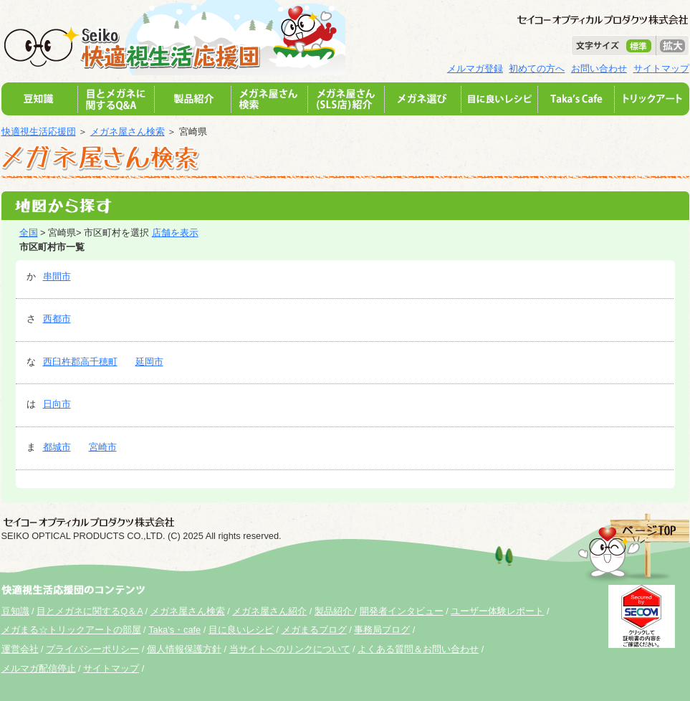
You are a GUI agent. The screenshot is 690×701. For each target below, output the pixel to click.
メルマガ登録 (475, 68)
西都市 (57, 318)
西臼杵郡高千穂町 (80, 361)
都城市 (57, 447)
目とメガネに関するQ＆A (90, 611)
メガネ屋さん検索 (127, 131)
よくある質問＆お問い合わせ (418, 649)
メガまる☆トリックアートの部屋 (71, 629)
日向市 (57, 404)
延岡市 (149, 361)
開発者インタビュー (402, 611)
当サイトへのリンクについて (289, 649)
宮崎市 (103, 447)
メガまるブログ (314, 629)
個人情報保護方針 (184, 649)
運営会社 (20, 649)
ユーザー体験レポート (497, 611)
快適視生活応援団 (38, 131)
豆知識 (15, 611)
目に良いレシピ (241, 629)
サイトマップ (661, 68)
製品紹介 (335, 611)
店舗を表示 (175, 232)
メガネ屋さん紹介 (269, 611)
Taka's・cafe (174, 629)
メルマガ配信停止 (38, 668)
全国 (28, 232)
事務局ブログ (382, 629)
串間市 (57, 276)
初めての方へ (537, 68)
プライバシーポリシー (92, 649)
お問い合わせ (599, 68)
